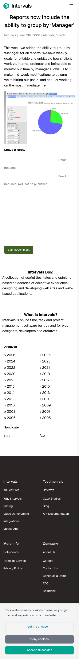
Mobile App (11, 529)
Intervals (10, 35)
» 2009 (45, 405)
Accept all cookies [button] (39, 650)
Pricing (8, 506)
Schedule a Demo (55, 576)
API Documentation (56, 514)
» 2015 (45, 386)
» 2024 (9, 361)
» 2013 (45, 393)
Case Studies (52, 498)
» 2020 (9, 374)
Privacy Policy (12, 568)
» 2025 (45, 355)
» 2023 (45, 361)
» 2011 (44, 399)
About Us (49, 552)
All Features (11, 490)
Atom (44, 435)
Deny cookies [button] (39, 639)
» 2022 (9, 367)
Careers (48, 561)
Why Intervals (12, 498)
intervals (48, 35)
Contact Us (50, 568)
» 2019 (45, 374)
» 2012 (9, 399)
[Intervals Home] (17, 6)
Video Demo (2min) (16, 514)
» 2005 (45, 418)
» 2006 (10, 418)
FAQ (45, 583)
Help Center (11, 552)
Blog (46, 506)
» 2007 (45, 411)
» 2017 (45, 380)
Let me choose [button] (38, 626)
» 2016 (9, 386)
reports (61, 35)
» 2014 (9, 393)
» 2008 (9, 411)
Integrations (11, 521)
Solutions (49, 591)
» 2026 (9, 355)
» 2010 (9, 405)
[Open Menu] (71, 6)
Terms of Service (14, 561)
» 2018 (9, 380)
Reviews (48, 490)
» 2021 (45, 367)
